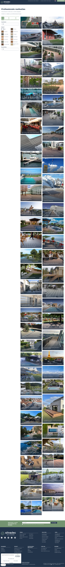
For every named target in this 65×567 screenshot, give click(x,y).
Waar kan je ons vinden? (18, 548)
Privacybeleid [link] (11, 562)
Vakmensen (3, 546)
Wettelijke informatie (47, 564)
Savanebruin (6, 39)
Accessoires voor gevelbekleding (57, 541)
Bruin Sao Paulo (6, 44)
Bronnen (61, 3)
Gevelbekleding (12, 19)
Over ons (43, 3)
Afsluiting (6, 19)
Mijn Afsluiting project (17, 552)
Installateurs (3, 549)
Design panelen (44, 539)
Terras (2, 19)
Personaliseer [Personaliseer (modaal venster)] (16, 560)
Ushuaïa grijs (15, 36)
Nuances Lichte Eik (15, 44)
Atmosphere (31, 534)
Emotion (21, 538)
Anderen (18, 19)
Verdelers (2, 548)
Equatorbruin (15, 39)
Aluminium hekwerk (45, 536)
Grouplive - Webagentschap (56, 564)
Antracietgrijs (6, 34)
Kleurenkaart (31, 538)
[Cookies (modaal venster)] (3, 565)
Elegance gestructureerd (24, 536)
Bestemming (3, 47)
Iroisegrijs (14, 34)
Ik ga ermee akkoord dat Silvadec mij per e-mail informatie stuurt (33, 524)
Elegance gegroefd (23, 534)
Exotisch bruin (15, 31)
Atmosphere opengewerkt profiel (59, 537)
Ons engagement (44, 548)
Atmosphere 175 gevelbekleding (57, 535)
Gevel (56, 532)
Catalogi (56, 549)
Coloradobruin (6, 36)
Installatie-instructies (58, 552)
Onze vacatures (43, 549)
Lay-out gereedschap (58, 548)
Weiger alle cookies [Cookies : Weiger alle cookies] (6, 560)
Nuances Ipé (15, 41)
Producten (30, 3)
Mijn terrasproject (17, 549)
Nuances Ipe (31, 535)
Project (37, 3)
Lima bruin (5, 31)
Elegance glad (22, 535)
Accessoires (31, 536)
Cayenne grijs (6, 41)
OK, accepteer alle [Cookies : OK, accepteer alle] (11, 558)
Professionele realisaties (52, 3)
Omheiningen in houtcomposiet (44, 535)
